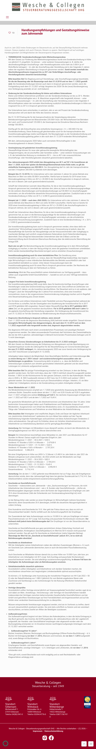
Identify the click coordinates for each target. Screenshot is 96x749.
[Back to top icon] (84, 743)
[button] (5, 743)
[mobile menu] (7, 17)
